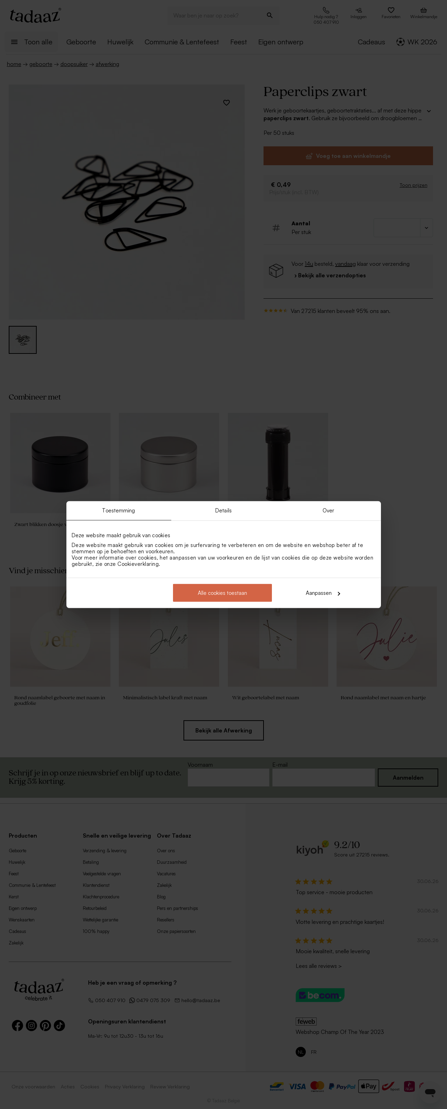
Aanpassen (323, 593)
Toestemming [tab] (118, 510)
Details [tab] (223, 510)
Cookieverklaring (138, 564)
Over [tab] (328, 510)
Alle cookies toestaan (222, 593)
